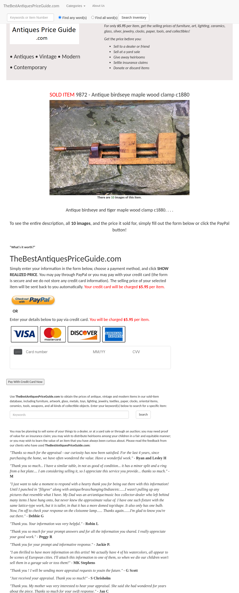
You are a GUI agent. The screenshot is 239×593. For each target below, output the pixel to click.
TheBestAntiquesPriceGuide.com (31, 5)
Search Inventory (134, 17)
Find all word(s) (103, 18)
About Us (98, 6)
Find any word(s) (71, 18)
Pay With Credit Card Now (25, 370)
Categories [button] (75, 6)
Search (143, 403)
